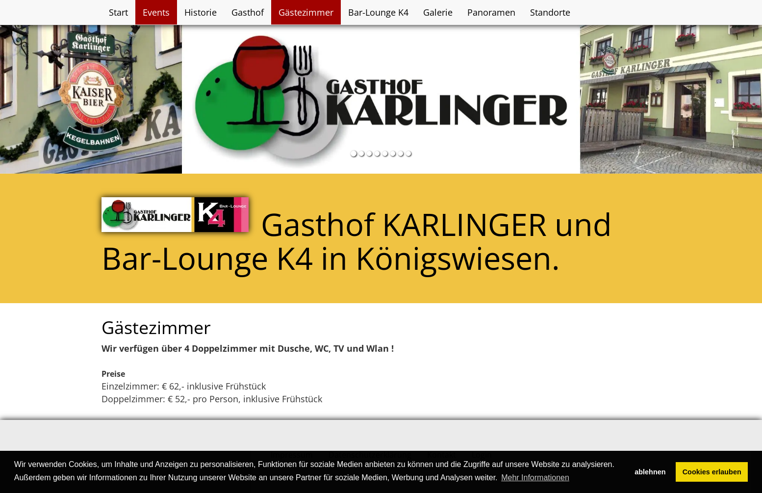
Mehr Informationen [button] (535, 477)
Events (156, 12)
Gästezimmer (306, 12)
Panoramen (491, 12)
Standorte (550, 12)
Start (118, 12)
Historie (200, 12)
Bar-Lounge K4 (378, 12)
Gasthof (247, 12)
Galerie (438, 12)
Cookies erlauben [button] (712, 472)
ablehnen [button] (650, 472)
